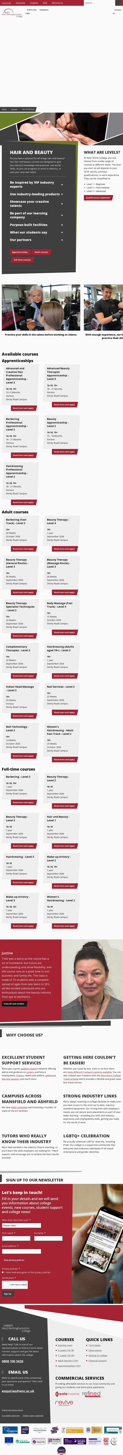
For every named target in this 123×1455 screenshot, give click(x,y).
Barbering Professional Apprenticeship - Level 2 (17, 424)
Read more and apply (23, 408)
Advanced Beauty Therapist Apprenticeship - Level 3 (58, 374)
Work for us (57, 2)
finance (20, 1075)
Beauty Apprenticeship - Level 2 (58, 422)
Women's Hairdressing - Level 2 (61, 898)
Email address (10, 1246)
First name (8, 1233)
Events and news (31, 11)
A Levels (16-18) (66, 1350)
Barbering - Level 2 (18, 776)
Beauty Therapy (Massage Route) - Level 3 (58, 563)
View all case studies (14, 1003)
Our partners (20, 240)
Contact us (117, 11)
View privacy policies (14, 1260)
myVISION (6, 2)
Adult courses (41, 252)
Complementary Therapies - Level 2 (18, 648)
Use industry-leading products (35, 194)
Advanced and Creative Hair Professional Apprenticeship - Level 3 (17, 375)
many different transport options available (89, 1072)
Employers (44, 10)
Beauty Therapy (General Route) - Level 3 (17, 563)
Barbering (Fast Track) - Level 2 (16, 521)
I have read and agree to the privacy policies (27, 1272)
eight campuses (19, 1107)
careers (31, 1072)
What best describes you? (16, 1220)
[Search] (117, 3)
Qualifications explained (98, 197)
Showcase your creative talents (29, 203)
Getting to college (98, 1355)
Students (34, 2)
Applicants (20, 2)
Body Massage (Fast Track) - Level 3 (59, 604)
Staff (45, 2)
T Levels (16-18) (66, 1355)
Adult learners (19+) (68, 1360)
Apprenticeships (20, 252)
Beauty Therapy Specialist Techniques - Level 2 (20, 606)
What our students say (28, 232)
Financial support (98, 1360)
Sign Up (7, 1294)
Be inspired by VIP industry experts (32, 184)
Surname (40, 1233)
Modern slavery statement (33, 1415)
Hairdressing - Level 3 (20, 856)
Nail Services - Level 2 (61, 686)
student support (29, 1068)
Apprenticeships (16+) (69, 1365)
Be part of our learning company (28, 215)
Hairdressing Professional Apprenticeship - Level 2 (17, 471)
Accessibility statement (11, 1415)
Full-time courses (22, 260)
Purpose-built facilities (28, 225)
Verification (9, 1277)
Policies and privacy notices (12, 1410)
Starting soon (65, 1345)
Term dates (95, 1345)
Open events (95, 1350)
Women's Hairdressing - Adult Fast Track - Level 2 (60, 730)
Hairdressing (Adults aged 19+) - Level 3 (60, 648)
